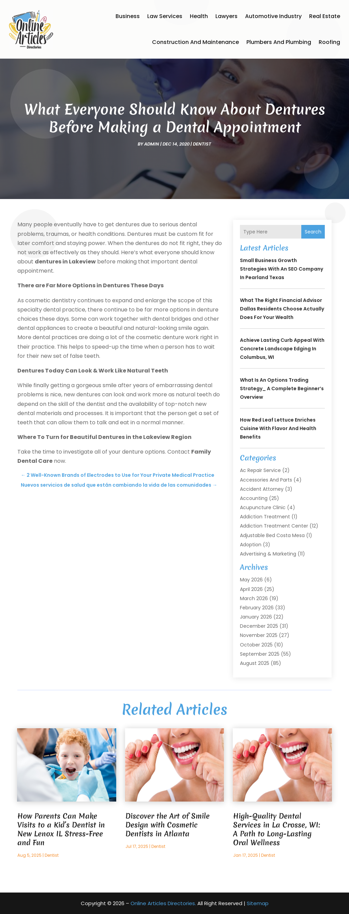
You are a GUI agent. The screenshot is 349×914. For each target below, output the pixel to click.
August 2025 (254, 663)
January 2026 (256, 616)
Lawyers (226, 16)
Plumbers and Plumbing (278, 42)
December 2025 (259, 626)
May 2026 (251, 579)
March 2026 (254, 598)
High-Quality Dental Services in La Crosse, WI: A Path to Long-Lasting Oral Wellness (276, 829)
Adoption (250, 544)
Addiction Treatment (265, 516)
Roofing (329, 42)
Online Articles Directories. (163, 903)
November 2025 (258, 635)
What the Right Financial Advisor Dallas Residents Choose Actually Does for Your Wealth (282, 309)
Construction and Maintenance (195, 42)
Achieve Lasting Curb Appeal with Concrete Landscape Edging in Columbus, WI (282, 349)
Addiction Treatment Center (274, 525)
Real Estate (324, 16)
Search (313, 231)
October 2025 (256, 644)
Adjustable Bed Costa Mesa (272, 535)
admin (151, 144)
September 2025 (259, 654)
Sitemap (258, 903)
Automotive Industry (273, 16)
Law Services (164, 16)
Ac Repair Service (260, 470)
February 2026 (257, 607)
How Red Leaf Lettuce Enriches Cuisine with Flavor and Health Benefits (278, 428)
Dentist (202, 144)
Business (128, 16)
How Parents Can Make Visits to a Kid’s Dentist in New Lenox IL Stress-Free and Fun (61, 829)
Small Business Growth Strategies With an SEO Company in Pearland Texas (281, 269)
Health (199, 16)
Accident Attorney (262, 489)
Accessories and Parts (266, 479)
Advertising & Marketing (268, 553)
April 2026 (251, 589)
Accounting (254, 498)
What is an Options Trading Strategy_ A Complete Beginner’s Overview (282, 388)
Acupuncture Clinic (263, 507)
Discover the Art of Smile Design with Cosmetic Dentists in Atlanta (167, 825)
